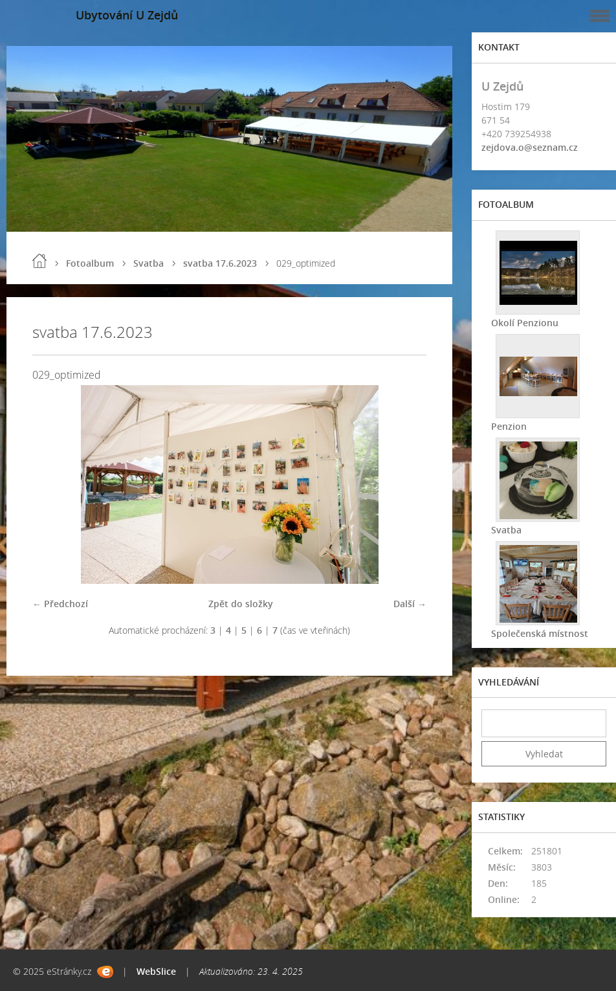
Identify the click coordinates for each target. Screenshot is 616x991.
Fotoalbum (90, 263)
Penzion (509, 426)
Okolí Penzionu (524, 323)
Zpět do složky (240, 603)
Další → (409, 603)
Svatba (148, 263)
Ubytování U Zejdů (127, 15)
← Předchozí (60, 603)
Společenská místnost (539, 633)
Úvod (39, 261)
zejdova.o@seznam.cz (529, 147)
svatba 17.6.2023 (220, 263)
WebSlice (156, 971)
